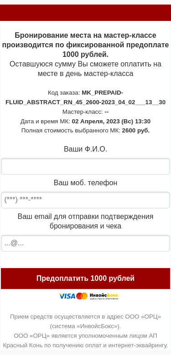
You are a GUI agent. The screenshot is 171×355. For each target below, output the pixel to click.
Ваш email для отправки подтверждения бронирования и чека (86, 221)
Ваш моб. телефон (85, 183)
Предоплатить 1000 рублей (85, 278)
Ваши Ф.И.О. (85, 149)
